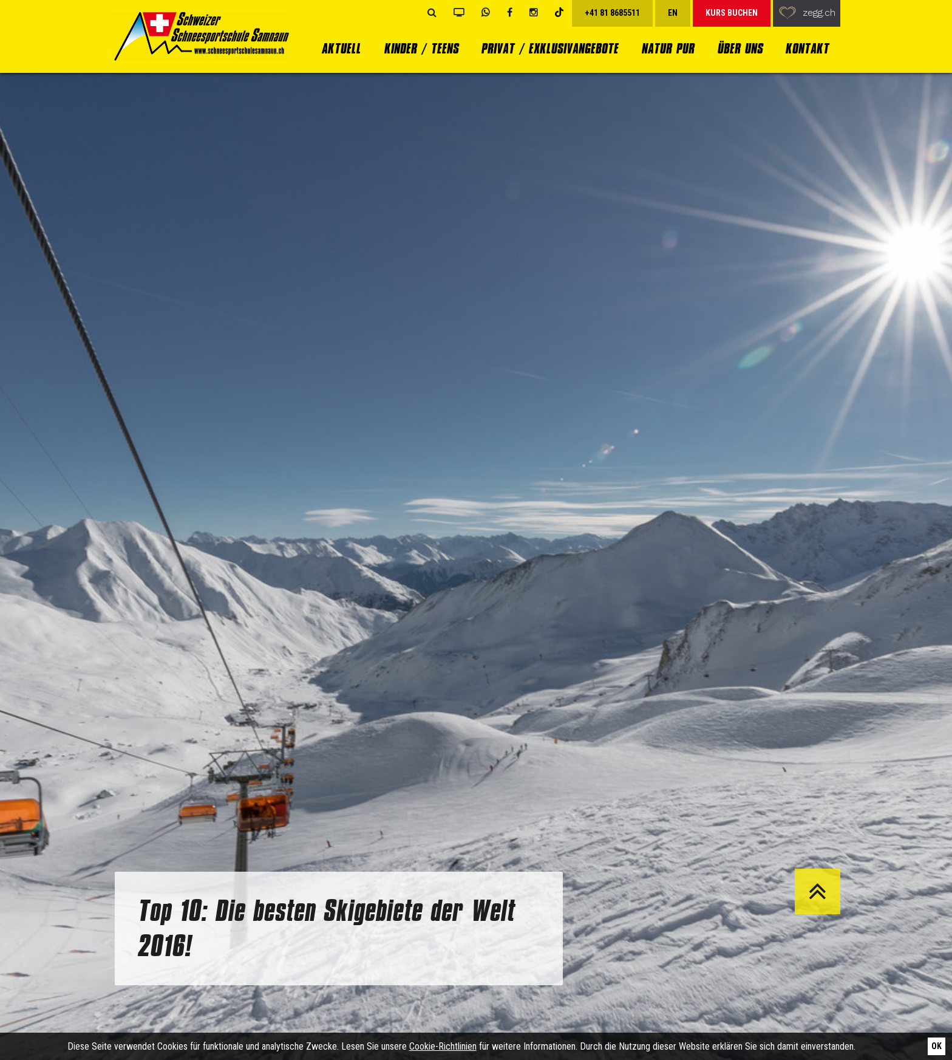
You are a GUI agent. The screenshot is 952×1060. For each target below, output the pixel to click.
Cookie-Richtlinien (443, 1046)
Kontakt (807, 48)
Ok (936, 1046)
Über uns (740, 48)
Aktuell (341, 48)
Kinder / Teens (421, 48)
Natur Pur (667, 48)
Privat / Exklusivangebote (549, 48)
